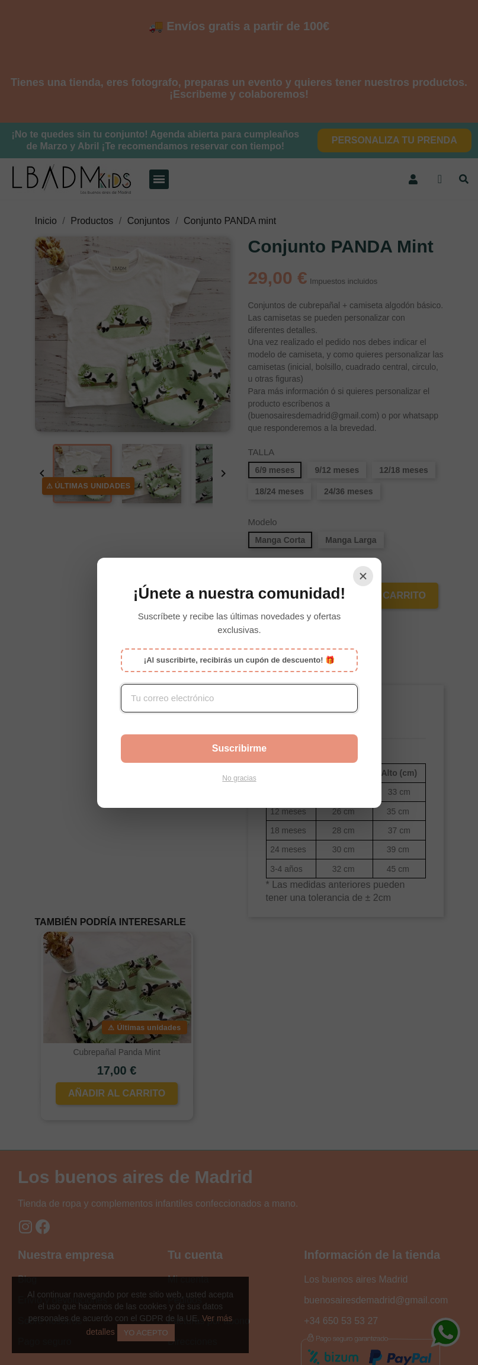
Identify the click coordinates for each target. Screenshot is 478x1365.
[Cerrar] (363, 576)
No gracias (239, 778)
